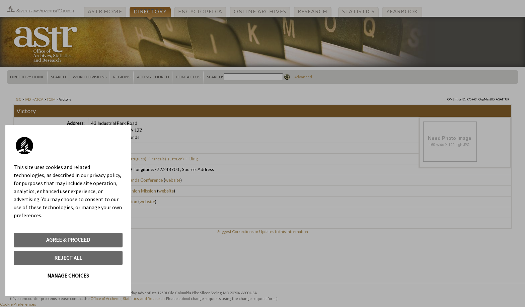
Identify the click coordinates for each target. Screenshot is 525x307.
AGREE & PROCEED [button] (68, 239)
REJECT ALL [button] (68, 257)
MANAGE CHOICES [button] (68, 275)
